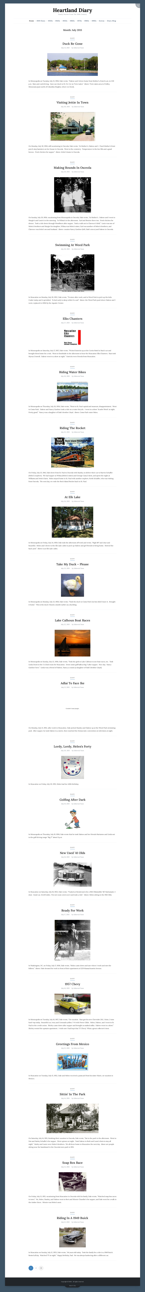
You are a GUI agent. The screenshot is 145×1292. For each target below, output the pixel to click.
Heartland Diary (72, 10)
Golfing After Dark (72, 799)
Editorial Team (79, 48)
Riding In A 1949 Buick (72, 1217)
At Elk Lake (72, 497)
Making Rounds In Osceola (72, 167)
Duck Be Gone (72, 43)
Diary (72, 38)
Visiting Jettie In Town (72, 102)
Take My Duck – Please (72, 564)
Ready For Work (72, 909)
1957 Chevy (72, 983)
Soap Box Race (72, 1161)
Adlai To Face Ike (72, 682)
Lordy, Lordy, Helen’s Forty (72, 746)
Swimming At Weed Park (72, 245)
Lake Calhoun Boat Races (72, 620)
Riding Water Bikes (72, 372)
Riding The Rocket (72, 427)
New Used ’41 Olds (73, 852)
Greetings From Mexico (72, 1043)
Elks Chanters (72, 318)
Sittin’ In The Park (72, 1093)
